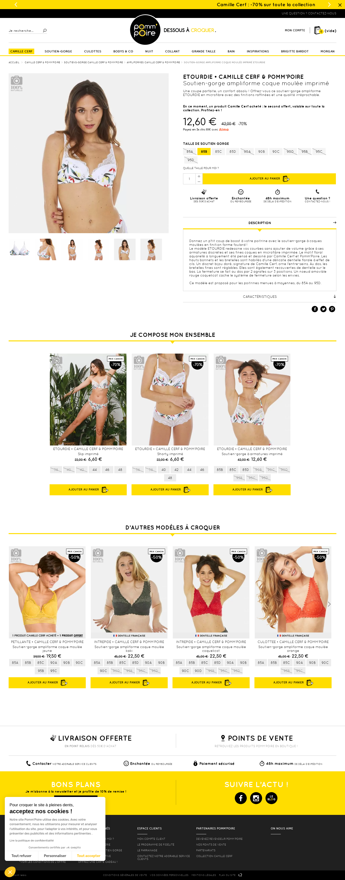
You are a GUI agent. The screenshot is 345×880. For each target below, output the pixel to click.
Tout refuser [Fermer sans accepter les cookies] (21, 856)
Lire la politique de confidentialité (32, 840)
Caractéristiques (290, 297)
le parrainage (147, 850)
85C (218, 151)
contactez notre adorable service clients (163, 857)
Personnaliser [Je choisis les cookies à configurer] (55, 856)
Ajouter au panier (269, 178)
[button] (10, 872)
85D (233, 151)
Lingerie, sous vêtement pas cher (32, 13)
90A (247, 151)
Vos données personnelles (169, 875)
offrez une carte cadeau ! (98, 861)
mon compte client (151, 838)
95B (304, 151)
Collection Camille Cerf (214, 856)
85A (189, 151)
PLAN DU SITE (227, 875)
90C (276, 151)
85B (204, 151)
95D (190, 160)
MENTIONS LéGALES (203, 875)
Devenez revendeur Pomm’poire (219, 838)
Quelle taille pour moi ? (201, 168)
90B (261, 151)
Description (292, 223)
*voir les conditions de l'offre (42, 861)
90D (290, 151)
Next (329, 604)
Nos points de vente (211, 844)
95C (319, 151)
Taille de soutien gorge (206, 144)
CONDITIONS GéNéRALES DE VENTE (125, 875)
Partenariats (205, 850)
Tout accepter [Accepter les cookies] (88, 856)
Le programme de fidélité (155, 844)
